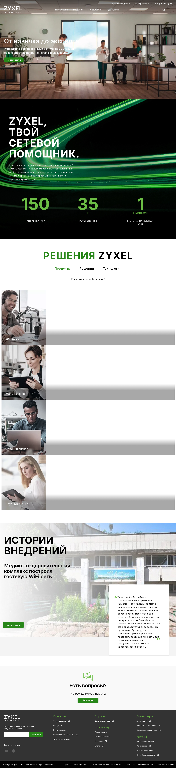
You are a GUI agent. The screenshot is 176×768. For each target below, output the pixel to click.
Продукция (61, 9)
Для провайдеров (121, 3)
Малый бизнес (15, 393)
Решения (78, 9)
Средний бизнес (17, 449)
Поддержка (94, 9)
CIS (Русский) (162, 3)
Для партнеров (141, 3)
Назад (1, 95)
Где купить (113, 9)
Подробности (14, 60)
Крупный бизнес (17, 504)
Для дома (12, 338)
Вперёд (174, 95)
